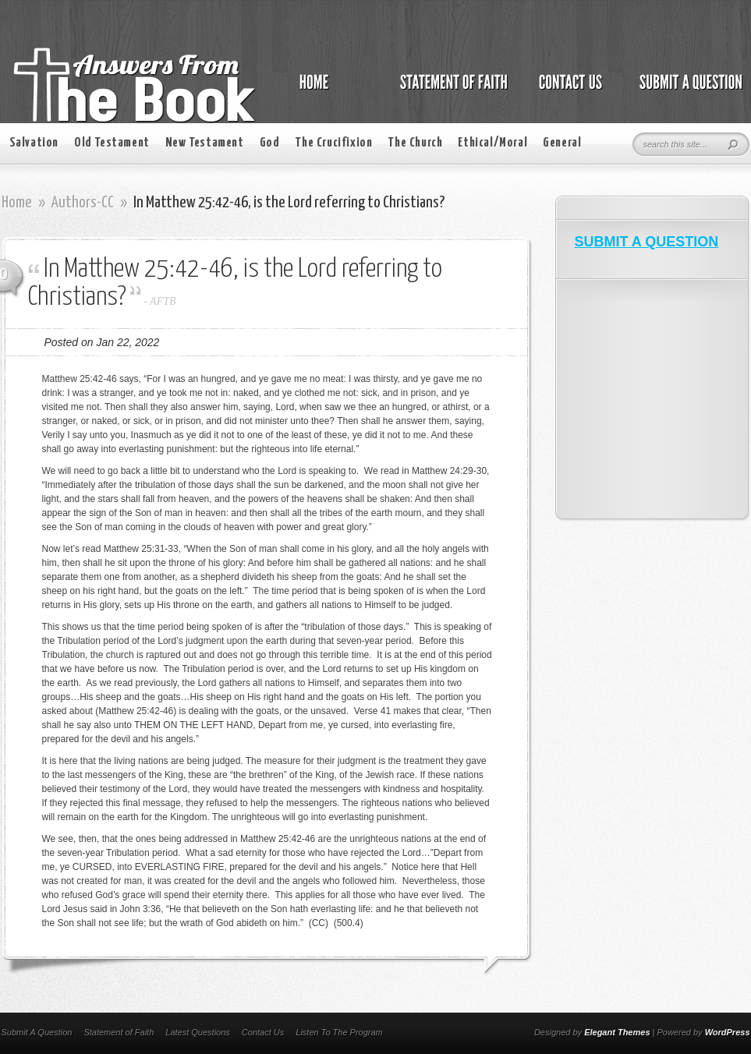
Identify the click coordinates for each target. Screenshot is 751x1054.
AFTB (162, 301)
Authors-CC (82, 202)
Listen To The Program (339, 1032)
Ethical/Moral (492, 143)
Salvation (33, 143)
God (270, 143)
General (562, 143)
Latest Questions (197, 1032)
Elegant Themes (617, 1032)
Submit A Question (37, 1032)
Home (17, 202)
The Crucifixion (333, 143)
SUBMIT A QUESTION (647, 241)
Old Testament (112, 143)
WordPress (727, 1032)
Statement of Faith (118, 1032)
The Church (415, 143)
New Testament (204, 143)
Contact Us (263, 1032)
